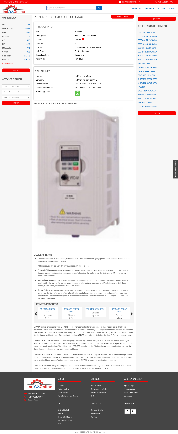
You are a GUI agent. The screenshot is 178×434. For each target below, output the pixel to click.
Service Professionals (98, 393)
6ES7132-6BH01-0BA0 (147, 52)
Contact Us (128, 396)
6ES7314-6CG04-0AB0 (147, 60)
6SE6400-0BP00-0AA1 (48, 310)
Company (61, 386)
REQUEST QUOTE (122, 16)
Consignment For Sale (99, 389)
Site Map (94, 417)
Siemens (5, 60)
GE (3, 40)
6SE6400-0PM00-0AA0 (72, 310)
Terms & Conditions (131, 393)
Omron (5, 52)
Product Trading (63, 389)
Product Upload (129, 389)
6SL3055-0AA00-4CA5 (147, 95)
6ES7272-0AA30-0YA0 (147, 99)
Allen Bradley (7, 28)
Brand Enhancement (65, 420)
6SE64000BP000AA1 (96, 309)
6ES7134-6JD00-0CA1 (147, 48)
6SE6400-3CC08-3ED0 (119, 310)
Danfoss (5, 36)
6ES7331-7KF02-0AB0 (147, 36)
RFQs (93, 396)
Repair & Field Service (65, 417)
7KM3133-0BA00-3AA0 (147, 79)
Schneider (6, 56)
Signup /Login (129, 386)
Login (171, 8)
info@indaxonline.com (131, 2)
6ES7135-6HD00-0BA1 (147, 56)
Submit (16, 103)
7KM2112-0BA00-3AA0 (147, 83)
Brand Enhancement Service (68, 396)
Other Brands (7, 63)
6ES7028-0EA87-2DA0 (147, 106)
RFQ (59, 424)
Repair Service (63, 393)
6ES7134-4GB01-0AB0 (147, 44)
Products (136, 8)
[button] (40, 313)
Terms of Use (95, 413)
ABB (4, 25)
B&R (4, 32)
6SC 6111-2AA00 (145, 63)
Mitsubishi (6, 48)
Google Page (31, 400)
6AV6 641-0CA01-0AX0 (147, 91)
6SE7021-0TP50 (145, 102)
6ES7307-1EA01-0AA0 (147, 32)
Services (149, 8)
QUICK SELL (157, 19)
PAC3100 (141, 87)
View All (16, 70)
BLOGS (161, 8)
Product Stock (96, 386)
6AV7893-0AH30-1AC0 (147, 67)
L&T (3, 44)
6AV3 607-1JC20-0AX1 (147, 75)
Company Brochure (97, 410)
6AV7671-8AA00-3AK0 (147, 71)
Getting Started (63, 410)
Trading (60, 413)
